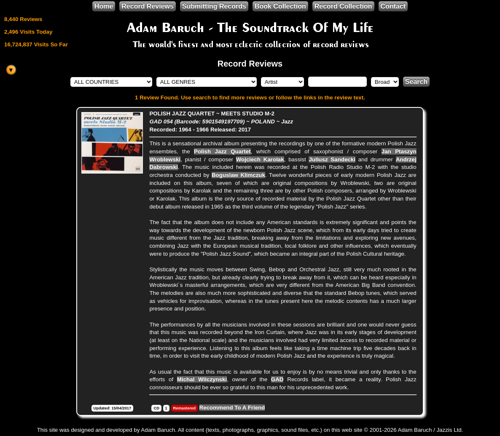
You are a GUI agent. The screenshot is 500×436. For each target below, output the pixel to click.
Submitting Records (214, 6)
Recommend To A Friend (232, 407)
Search (416, 81)
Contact (393, 6)
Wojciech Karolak (260, 159)
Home (103, 6)
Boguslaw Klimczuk (238, 175)
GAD (277, 379)
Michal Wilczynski (202, 379)
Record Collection (343, 6)
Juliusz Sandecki (332, 159)
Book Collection (280, 6)
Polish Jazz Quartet (222, 151)
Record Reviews (147, 6)
